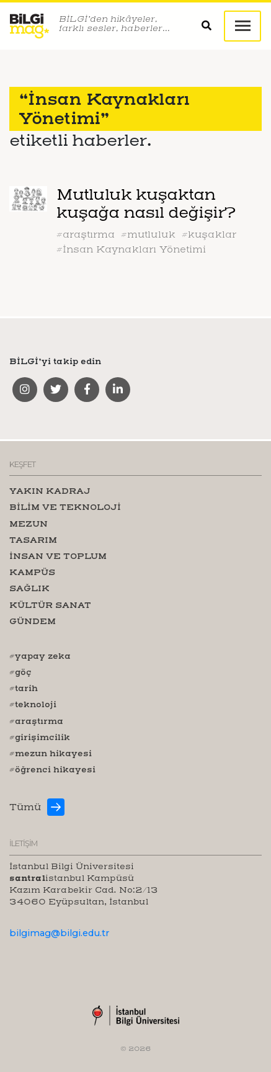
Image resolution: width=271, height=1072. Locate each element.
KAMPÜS (32, 572)
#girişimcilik (39, 737)
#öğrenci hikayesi (52, 769)
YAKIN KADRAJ (50, 491)
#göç (20, 672)
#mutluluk (148, 234)
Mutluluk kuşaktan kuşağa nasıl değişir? (145, 203)
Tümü (25, 807)
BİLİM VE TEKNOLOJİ (65, 507)
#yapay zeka (40, 656)
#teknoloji (32, 704)
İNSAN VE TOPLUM (58, 556)
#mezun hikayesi (50, 753)
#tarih (23, 688)
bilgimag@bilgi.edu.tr (59, 933)
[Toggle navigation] (242, 26)
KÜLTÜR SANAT (50, 605)
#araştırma (85, 234)
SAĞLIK (29, 588)
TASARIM (33, 540)
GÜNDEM (32, 621)
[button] (213, 26)
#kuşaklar (209, 234)
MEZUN (28, 524)
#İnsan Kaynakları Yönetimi (131, 249)
